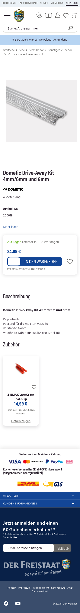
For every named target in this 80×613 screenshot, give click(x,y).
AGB (70, 587)
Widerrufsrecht (41, 587)
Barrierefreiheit (40, 591)
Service (44, 3)
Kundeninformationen (40, 503)
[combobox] (40, 28)
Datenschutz (58, 587)
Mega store (72, 3)
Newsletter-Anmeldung (53, 39)
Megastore (40, 496)
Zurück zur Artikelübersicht (23, 54)
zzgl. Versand (38, 268)
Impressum (24, 587)
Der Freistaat (9, 3)
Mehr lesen (10, 226)
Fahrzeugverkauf (28, 3)
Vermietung (57, 3)
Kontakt (11, 587)
